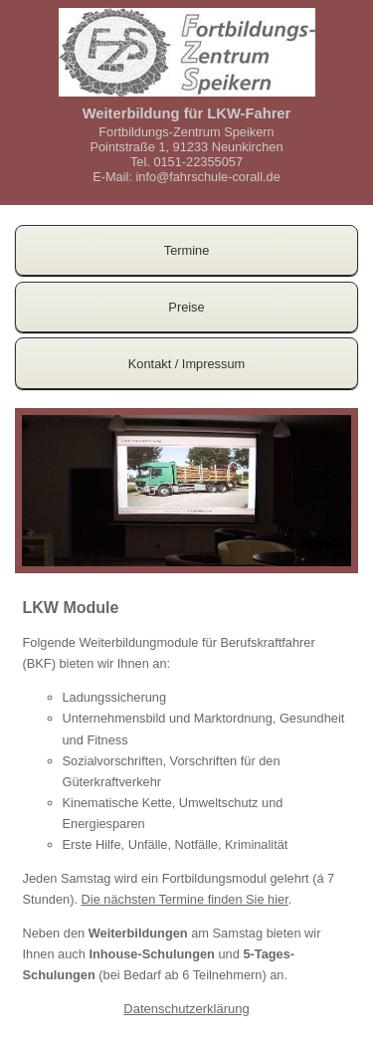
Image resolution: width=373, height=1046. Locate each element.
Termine (187, 250)
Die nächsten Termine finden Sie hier (185, 899)
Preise (186, 307)
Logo (187, 52)
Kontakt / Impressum (186, 363)
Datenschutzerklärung (186, 1008)
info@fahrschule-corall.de (208, 176)
